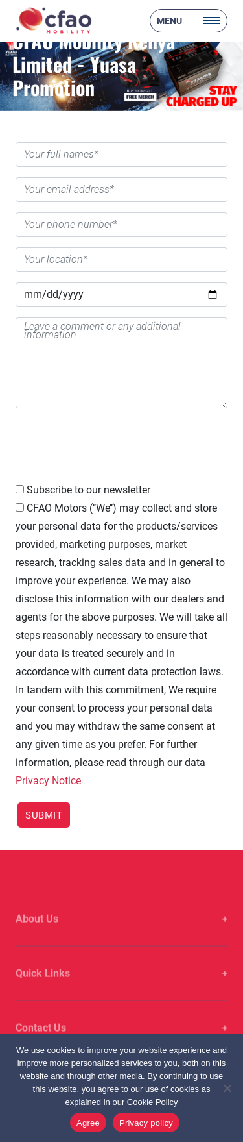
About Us (37, 931)
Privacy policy (146, 1123)
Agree (88, 1123)
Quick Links (43, 985)
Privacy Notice (48, 781)
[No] (226, 1088)
